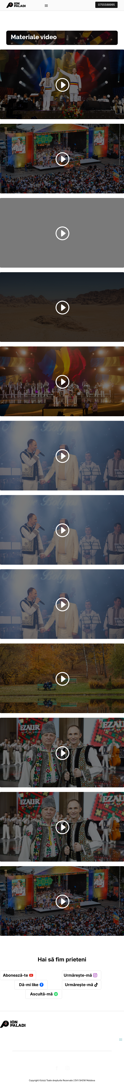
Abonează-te (15, 975)
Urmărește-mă (78, 975)
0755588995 (106, 4)
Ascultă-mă (41, 994)
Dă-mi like (28, 984)
